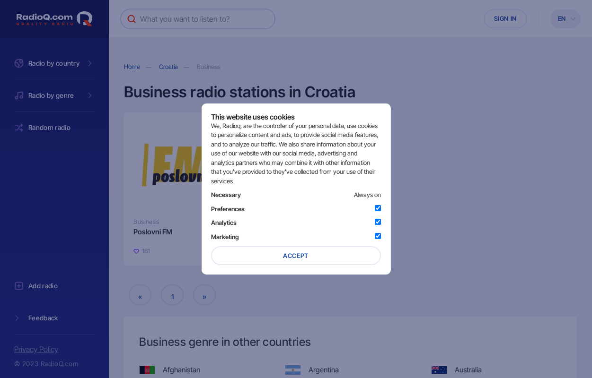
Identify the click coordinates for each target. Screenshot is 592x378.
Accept (296, 255)
